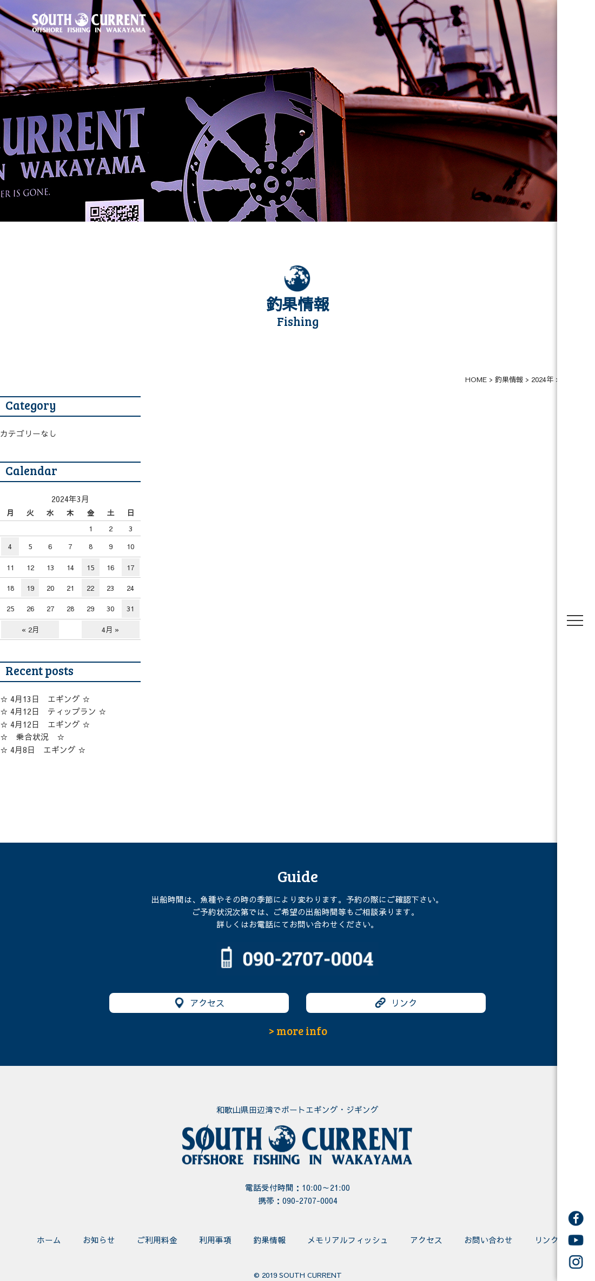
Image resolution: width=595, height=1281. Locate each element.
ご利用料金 (157, 1240)
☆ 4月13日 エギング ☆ (45, 698)
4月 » (110, 629)
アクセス (199, 1003)
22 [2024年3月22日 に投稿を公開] (90, 588)
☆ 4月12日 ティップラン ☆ (53, 711)
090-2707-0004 (310, 1200)
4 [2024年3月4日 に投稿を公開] (10, 546)
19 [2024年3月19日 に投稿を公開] (30, 588)
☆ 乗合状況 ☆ (32, 736)
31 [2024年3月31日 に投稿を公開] (130, 608)
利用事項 (215, 1240)
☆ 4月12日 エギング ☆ (45, 724)
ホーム (49, 1240)
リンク (396, 1003)
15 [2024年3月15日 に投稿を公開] (90, 567)
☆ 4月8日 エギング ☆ (43, 749)
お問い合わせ (488, 1240)
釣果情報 (269, 1240)
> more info (297, 1030)
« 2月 (30, 629)
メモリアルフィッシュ (347, 1240)
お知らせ (99, 1240)
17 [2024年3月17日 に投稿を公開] (130, 567)
